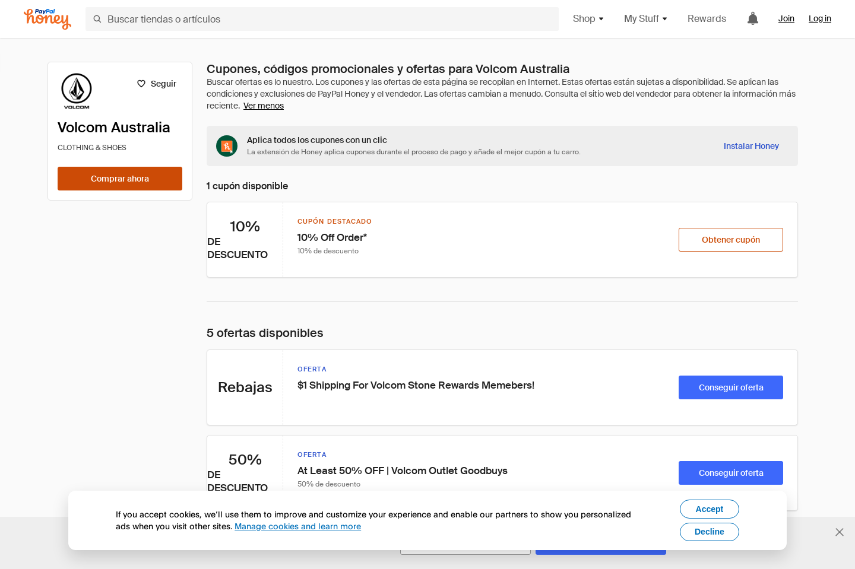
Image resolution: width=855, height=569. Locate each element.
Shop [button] (589, 18)
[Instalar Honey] (751, 146)
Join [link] (786, 18)
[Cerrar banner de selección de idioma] (839, 532)
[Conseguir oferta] (731, 387)
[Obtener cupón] (731, 240)
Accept (710, 509)
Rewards (707, 18)
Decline (709, 531)
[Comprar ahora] (120, 178)
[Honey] (47, 19)
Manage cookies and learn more (298, 526)
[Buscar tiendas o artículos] (322, 19)
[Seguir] (156, 84)
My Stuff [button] (646, 18)
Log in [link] (820, 18)
